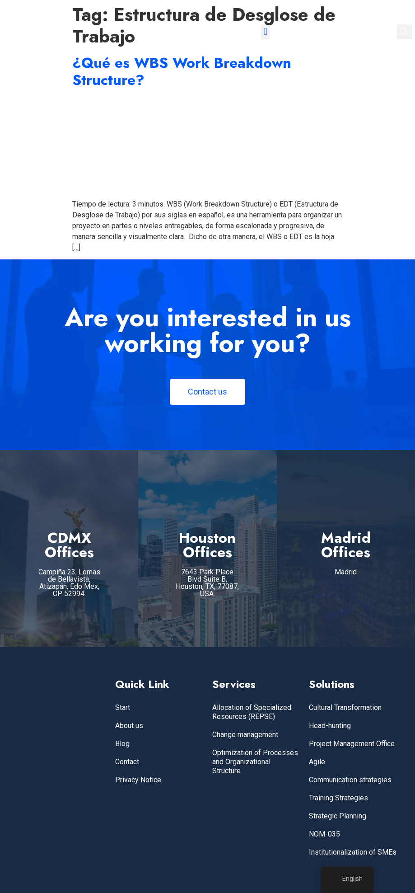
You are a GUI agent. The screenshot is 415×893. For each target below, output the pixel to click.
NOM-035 (324, 834)
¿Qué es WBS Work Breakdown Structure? (181, 71)
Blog (122, 743)
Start (122, 707)
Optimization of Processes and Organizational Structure (255, 761)
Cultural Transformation (345, 707)
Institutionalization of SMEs (352, 852)
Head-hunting (330, 725)
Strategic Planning (337, 816)
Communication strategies (350, 780)
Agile (317, 761)
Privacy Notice (138, 780)
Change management (245, 734)
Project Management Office (352, 743)
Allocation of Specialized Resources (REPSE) (251, 712)
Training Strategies (338, 798)
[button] (265, 31)
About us (129, 725)
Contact (127, 761)
